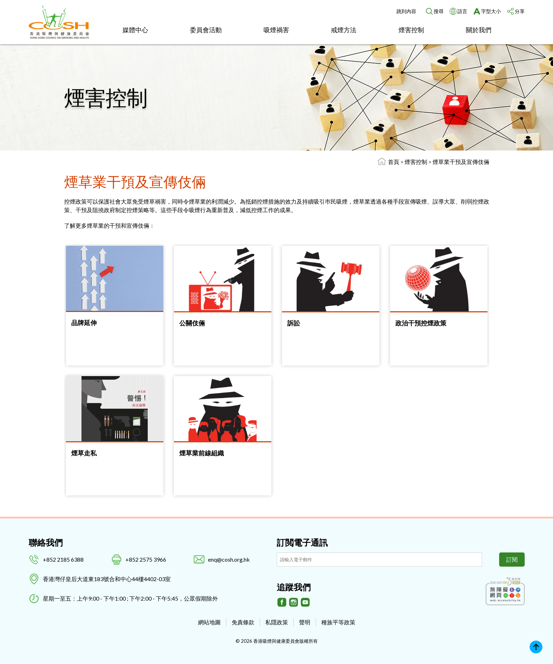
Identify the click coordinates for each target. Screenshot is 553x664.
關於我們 (478, 30)
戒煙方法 (343, 30)
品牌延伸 (84, 323)
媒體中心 (135, 30)
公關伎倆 (192, 323)
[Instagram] (293, 602)
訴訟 (293, 323)
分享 (520, 11)
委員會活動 (206, 30)
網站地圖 (209, 622)
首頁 (393, 161)
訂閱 (512, 559)
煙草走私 (84, 453)
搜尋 (439, 11)
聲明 (304, 622)
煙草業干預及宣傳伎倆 (461, 161)
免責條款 (243, 622)
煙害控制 (411, 30)
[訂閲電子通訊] (379, 559)
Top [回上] (536, 647)
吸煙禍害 (276, 30)
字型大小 (491, 11)
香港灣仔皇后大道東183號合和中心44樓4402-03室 (107, 578)
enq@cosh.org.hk (229, 559)
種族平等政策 (338, 622)
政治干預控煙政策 (420, 323)
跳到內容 (406, 11)
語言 (462, 11)
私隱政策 (276, 622)
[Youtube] (305, 602)
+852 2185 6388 (63, 559)
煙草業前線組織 (201, 453)
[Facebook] (282, 602)
